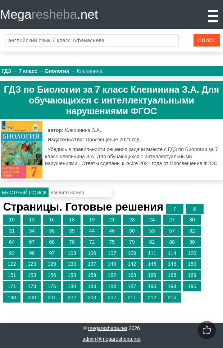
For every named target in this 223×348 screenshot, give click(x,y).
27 (172, 220)
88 (172, 242)
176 (52, 286)
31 (12, 231)
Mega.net (49, 14)
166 (152, 275)
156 (52, 275)
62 (192, 231)
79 (132, 242)
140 (112, 264)
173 (32, 286)
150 (192, 264)
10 (12, 220)
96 (32, 253)
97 (52, 253)
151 (12, 275)
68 (52, 242)
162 (112, 275)
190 (152, 286)
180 (72, 286)
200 (32, 297)
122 (12, 264)
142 (132, 264)
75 (112, 242)
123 (32, 264)
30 (192, 220)
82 (152, 242)
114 (172, 253)
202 (72, 297)
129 (52, 264)
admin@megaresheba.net (111, 339)
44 (92, 231)
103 (72, 253)
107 (112, 253)
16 (52, 220)
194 (172, 286)
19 (92, 220)
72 (92, 242)
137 (92, 264)
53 (152, 231)
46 (112, 231)
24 (152, 220)
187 (132, 286)
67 (32, 242)
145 (152, 264)
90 (192, 242)
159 (92, 275)
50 (132, 231)
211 (132, 297)
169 (192, 275)
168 (172, 275)
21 (112, 220)
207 (112, 297)
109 (132, 253)
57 (172, 231)
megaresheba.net (107, 328)
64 (12, 242)
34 (32, 231)
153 (32, 275)
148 (172, 264)
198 (12, 297)
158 (72, 275)
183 (92, 286)
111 (152, 253)
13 (32, 220)
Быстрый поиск (24, 192)
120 (192, 253)
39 (72, 231)
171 (12, 286)
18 (72, 220)
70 (72, 242)
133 (72, 264)
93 (12, 253)
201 (52, 297)
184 (112, 286)
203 (92, 297)
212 (152, 297)
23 (132, 220)
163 (132, 275)
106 (92, 253)
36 (52, 231)
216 (172, 297)
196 (192, 286)
